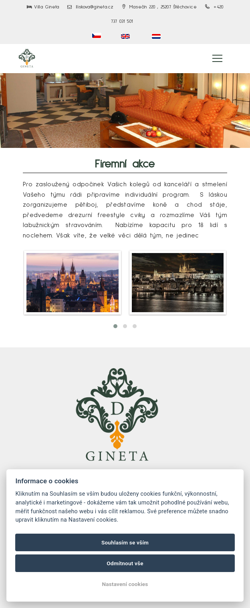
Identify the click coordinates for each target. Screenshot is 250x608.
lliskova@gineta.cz (90, 7)
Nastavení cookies (125, 584)
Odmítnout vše (125, 563)
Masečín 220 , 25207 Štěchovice (159, 7)
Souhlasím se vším (125, 542)
